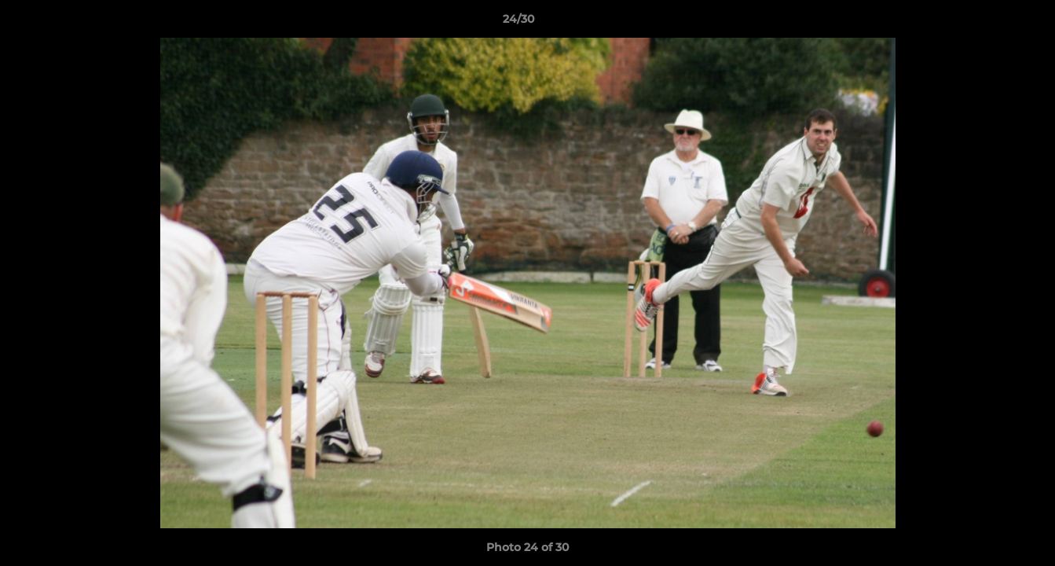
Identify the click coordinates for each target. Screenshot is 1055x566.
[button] (989, 23)
